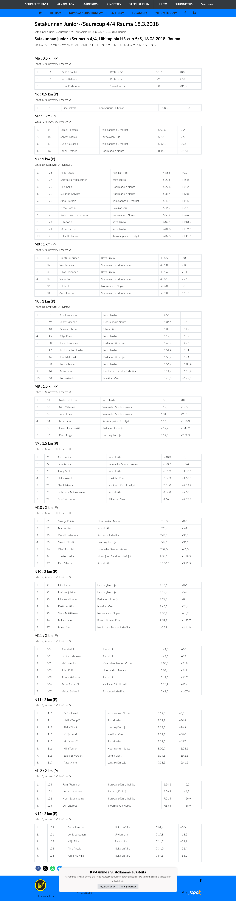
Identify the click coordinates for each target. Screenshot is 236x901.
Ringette (114, 4)
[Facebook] (185, 13)
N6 (41, 44)
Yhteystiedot (166, 12)
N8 (59, 44)
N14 (141, 44)
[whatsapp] (52, 868)
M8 (55, 44)
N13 (116, 44)
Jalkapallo (65, 4)
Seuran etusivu (36, 4)
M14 (135, 44)
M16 (123, 44)
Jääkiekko (90, 4)
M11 (86, 44)
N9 (68, 44)
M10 (73, 44)
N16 (147, 44)
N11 (92, 44)
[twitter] (45, 868)
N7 (50, 44)
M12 (98, 44)
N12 (104, 44)
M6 (36, 44)
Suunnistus (184, 4)
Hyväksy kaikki (107, 886)
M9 (64, 44)
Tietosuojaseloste (44, 896)
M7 (46, 44)
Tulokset (139, 12)
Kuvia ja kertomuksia (85, 12)
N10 (79, 44)
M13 (110, 44)
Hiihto (162, 4)
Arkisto (207, 4)
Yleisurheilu (139, 4)
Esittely (117, 12)
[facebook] (38, 868)
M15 (129, 44)
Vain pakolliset (128, 886)
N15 (153, 44)
